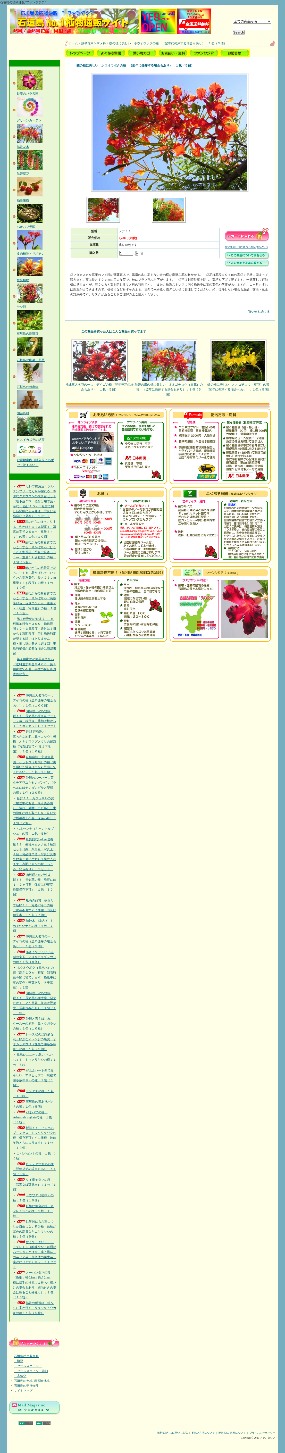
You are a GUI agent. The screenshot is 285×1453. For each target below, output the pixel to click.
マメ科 (101, 43)
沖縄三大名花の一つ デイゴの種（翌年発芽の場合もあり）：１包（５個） (35, 941)
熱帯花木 (87, 43)
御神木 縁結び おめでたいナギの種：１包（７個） (33, 925)
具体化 (20, 1376)
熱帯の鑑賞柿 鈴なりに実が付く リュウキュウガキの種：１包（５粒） (34, 1308)
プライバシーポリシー (262, 1432)
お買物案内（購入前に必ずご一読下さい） (35, 460)
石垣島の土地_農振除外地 (31, 1381)
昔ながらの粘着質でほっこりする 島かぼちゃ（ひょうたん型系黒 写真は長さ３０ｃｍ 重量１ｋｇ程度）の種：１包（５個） (34, 552)
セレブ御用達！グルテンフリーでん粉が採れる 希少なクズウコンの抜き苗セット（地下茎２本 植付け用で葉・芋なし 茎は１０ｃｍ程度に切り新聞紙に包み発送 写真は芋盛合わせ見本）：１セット (34, 501)
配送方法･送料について (232, 1432)
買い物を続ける (170, 307)
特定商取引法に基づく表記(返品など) (246, 247)
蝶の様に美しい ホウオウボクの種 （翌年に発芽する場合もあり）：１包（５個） (168, 43)
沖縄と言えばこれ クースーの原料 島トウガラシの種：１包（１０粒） (34, 1023)
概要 (18, 1361)
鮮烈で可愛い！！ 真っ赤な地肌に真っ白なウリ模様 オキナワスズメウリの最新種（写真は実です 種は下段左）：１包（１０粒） (34, 741)
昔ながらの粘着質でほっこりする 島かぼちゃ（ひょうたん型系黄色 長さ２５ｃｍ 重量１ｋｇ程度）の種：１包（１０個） (36, 577)
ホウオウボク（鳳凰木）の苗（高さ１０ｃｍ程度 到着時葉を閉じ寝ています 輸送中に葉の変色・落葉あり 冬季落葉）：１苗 (34, 977)
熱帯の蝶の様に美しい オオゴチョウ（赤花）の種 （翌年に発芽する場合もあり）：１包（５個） (169, 367)
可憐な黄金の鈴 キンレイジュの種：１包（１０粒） (33, 1211)
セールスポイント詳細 (31, 1371)
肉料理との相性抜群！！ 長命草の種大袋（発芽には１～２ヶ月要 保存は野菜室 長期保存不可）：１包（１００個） (34, 1003)
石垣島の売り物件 (26, 1386)
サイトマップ (23, 1390)
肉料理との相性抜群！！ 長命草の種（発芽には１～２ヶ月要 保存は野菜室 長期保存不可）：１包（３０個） (34, 884)
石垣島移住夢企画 (26, 1356)
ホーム (73, 43)
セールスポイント (28, 1366)
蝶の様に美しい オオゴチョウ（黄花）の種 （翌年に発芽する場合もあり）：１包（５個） (238, 365)
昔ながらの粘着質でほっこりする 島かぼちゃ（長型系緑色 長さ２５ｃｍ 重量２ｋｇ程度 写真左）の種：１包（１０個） (34, 603)
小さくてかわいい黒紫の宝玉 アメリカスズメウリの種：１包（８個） (34, 957)
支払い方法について (203, 1432)
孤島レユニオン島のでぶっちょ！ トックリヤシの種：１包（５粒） (34, 1059)
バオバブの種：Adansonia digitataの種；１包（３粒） (32, 1117)
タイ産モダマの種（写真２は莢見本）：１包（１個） (34, 1184)
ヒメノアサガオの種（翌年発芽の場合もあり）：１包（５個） (34, 1169)
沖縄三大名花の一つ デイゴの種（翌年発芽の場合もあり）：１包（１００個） (35, 700)
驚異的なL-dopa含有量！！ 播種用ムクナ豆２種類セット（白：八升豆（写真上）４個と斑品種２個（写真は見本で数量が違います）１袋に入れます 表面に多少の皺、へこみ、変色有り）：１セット (34, 854)
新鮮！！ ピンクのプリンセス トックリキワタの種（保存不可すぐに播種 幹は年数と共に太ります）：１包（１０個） (34, 1138)
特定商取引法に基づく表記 (172, 1432)
